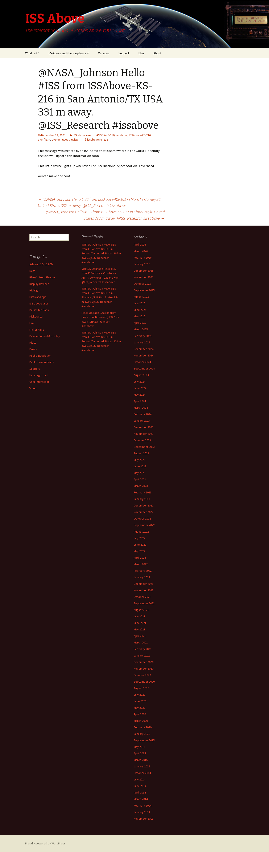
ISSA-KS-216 (107, 135)
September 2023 (144, 447)
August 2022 (141, 531)
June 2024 (140, 388)
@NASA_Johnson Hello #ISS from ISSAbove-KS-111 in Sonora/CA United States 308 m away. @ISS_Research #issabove (101, 341)
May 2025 (139, 316)
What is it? (32, 53)
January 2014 (142, 812)
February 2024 (143, 414)
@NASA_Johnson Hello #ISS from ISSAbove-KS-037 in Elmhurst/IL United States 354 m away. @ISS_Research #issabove (100, 297)
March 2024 (141, 407)
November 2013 (143, 818)
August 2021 (141, 610)
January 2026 (142, 264)
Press (33, 349)
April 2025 (140, 323)
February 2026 (143, 257)
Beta (32, 271)
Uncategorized (38, 375)
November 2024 (143, 355)
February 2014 (143, 805)
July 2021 (139, 616)
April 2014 (140, 792)
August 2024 (141, 375)
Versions (103, 53)
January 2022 (142, 577)
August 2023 (141, 453)
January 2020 (142, 734)
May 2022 (139, 551)
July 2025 (139, 303)
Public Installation (40, 356)
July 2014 (139, 779)
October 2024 (142, 362)
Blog (141, 53)
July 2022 (139, 538)
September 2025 (144, 290)
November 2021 (143, 590)
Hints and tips (37, 297)
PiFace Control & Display (44, 336)
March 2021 (141, 642)
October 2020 (142, 675)
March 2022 (141, 564)
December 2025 (143, 270)
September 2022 (144, 525)
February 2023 (143, 492)
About (157, 53)
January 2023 (142, 499)
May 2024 (139, 394)
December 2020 (143, 662)
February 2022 (143, 571)
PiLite (32, 342)
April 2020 (140, 714)
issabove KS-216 (97, 139)
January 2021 (142, 655)
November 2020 (143, 668)
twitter (75, 139)
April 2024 (140, 401)
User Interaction (39, 382)
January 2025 (142, 342)
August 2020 (141, 688)
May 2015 (139, 747)
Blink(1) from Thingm (42, 277)
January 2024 (142, 421)
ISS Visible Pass (39, 310)
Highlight (34, 290)
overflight (44, 139)
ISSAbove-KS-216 (140, 135)
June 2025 (140, 310)
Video (33, 388)
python (56, 139)
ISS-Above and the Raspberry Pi (68, 53)
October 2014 (142, 773)
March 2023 (141, 486)
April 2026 (140, 244)
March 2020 (141, 721)
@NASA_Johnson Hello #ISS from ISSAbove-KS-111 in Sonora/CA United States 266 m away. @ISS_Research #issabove (101, 253)
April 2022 (140, 558)
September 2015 (144, 740)
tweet (66, 139)
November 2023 (143, 434)
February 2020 (143, 727)
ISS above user (82, 135)
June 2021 (140, 623)
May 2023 (139, 473)
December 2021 (143, 584)
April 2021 (140, 636)
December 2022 (143, 505)
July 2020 (139, 694)
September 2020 (144, 681)
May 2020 (139, 708)
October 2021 (142, 597)
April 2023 (140, 479)
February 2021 (143, 649)
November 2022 (143, 512)
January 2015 (142, 766)
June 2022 (140, 544)
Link (31, 323)
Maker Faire (36, 329)
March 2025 (141, 329)
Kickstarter (36, 316)
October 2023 (142, 440)
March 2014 (141, 799)
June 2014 (140, 786)
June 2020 (140, 701)
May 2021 (139, 629)
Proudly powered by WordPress (45, 843)
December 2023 (143, 427)
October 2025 (142, 284)
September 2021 (144, 603)
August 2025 (141, 297)
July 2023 (139, 460)
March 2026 (141, 251)
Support (124, 53)
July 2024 (139, 381)
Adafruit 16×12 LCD (41, 264)
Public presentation (41, 362)
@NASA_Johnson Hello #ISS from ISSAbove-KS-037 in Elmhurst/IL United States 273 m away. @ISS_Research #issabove (105, 215)
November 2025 (143, 277)
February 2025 (143, 336)
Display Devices (39, 284)
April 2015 (140, 753)
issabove (122, 135)
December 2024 (143, 349)
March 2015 (141, 760)
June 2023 (140, 466)
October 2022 (142, 518)
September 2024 (144, 368)
